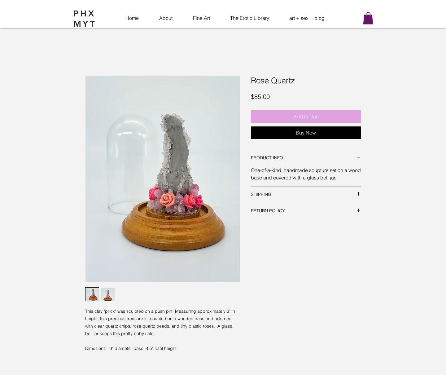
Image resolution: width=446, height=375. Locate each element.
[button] (368, 18)
